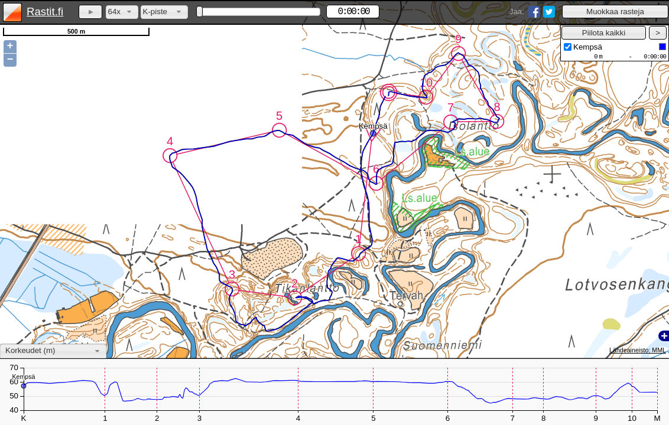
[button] (615, 11)
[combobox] (122, 12)
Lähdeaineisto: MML (637, 350)
